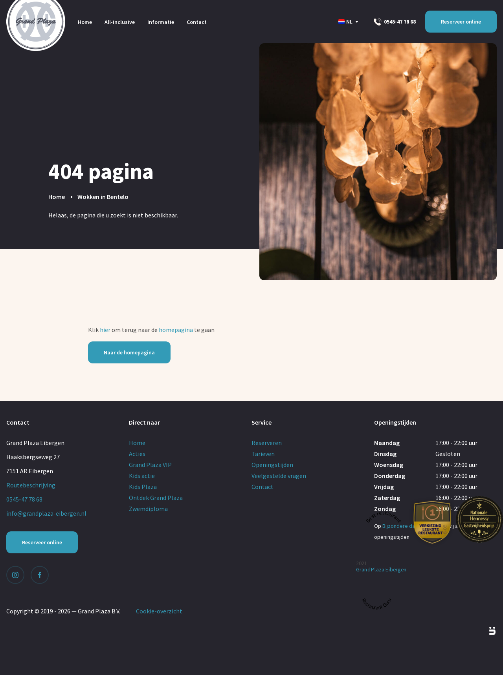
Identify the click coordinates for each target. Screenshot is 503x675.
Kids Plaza (143, 487)
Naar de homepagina (129, 352)
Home (85, 22)
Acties (137, 454)
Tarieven (263, 454)
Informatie (160, 22)
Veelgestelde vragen (279, 476)
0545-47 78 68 (395, 21)
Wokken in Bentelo (103, 197)
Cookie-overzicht (159, 611)
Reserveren (267, 443)
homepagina (176, 330)
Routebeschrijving (30, 485)
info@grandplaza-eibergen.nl (46, 513)
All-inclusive (120, 22)
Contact (197, 22)
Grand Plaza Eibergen (381, 569)
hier (105, 330)
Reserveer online (461, 21)
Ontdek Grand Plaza (156, 498)
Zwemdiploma (148, 509)
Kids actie (142, 476)
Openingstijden (272, 465)
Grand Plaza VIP (150, 465)
